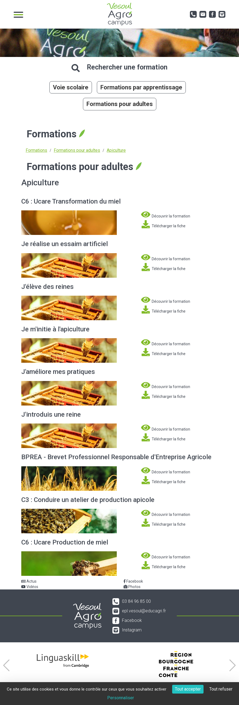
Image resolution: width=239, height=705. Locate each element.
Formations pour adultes (119, 104)
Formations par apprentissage (141, 87)
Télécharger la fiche (163, 224)
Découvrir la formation (165, 214)
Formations (36, 150)
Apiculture (116, 150)
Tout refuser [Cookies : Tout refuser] (220, 689)
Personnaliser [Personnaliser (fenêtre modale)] (120, 697)
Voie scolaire (70, 87)
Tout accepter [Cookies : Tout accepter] (188, 689)
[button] (6, 665)
